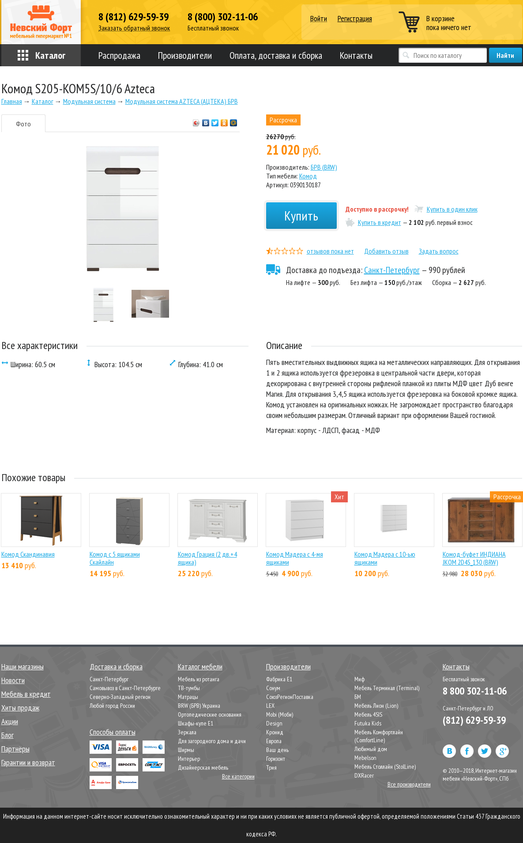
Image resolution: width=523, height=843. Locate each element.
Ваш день (277, 750)
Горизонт (275, 759)
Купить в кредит (379, 222)
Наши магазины (22, 666)
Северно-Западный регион (120, 697)
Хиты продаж (20, 707)
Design (274, 723)
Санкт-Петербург (392, 270)
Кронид (274, 732)
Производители (185, 55)
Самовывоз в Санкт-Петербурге (125, 688)
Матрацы (188, 697)
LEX (270, 706)
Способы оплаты (112, 732)
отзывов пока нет (330, 250)
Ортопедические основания (209, 714)
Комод (308, 175)
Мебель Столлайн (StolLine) (385, 767)
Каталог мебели (200, 666)
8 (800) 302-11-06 (223, 17)
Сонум (273, 688)
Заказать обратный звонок (134, 28)
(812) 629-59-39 (474, 720)
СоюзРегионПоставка (289, 697)
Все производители (409, 784)
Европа (274, 741)
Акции (9, 721)
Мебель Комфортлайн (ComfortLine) (378, 736)
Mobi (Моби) (279, 714)
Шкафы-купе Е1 (195, 723)
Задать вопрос (439, 250)
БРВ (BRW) (324, 167)
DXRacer (364, 775)
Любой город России (112, 706)
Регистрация (355, 18)
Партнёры (15, 749)
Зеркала (187, 732)
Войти (318, 18)
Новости (13, 680)
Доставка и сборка (116, 666)
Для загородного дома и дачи (212, 741)
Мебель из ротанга (198, 679)
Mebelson (365, 758)
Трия (271, 767)
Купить (301, 215)
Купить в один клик (452, 209)
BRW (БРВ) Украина (199, 706)
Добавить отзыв (386, 250)
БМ (357, 697)
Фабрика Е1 (279, 679)
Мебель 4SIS (368, 714)
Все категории (238, 776)
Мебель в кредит (26, 694)
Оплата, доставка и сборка (276, 55)
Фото (23, 123)
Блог (7, 735)
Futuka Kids (367, 723)
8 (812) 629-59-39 (133, 17)
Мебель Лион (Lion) (376, 706)
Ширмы (186, 750)
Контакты (356, 55)
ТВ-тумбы (189, 688)
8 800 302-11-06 (475, 691)
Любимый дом (370, 749)
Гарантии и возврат (28, 762)
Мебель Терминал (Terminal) (386, 688)
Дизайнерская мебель (203, 767)
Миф (359, 679)
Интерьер (189, 759)
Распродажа (119, 55)
